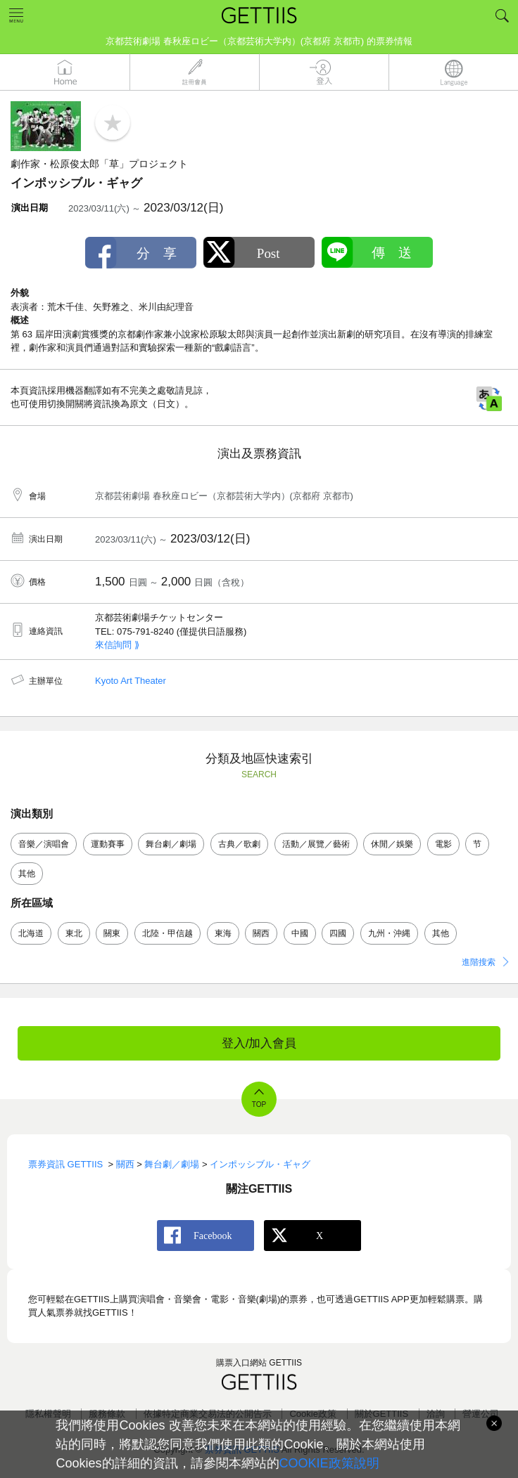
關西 (261, 933)
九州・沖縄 (389, 933)
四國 (337, 933)
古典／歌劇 (239, 844)
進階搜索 (478, 962)
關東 (111, 933)
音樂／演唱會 (43, 844)
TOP (259, 1104)
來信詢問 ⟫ (117, 645)
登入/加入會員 (259, 1043)
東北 (73, 933)
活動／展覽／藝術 (316, 844)
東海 (223, 933)
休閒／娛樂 (392, 844)
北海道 (31, 933)
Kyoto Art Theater (130, 680)
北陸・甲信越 (167, 933)
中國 (299, 933)
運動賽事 (108, 844)
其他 (26, 874)
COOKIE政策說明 (329, 1463)
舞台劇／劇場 (171, 844)
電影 (443, 844)
